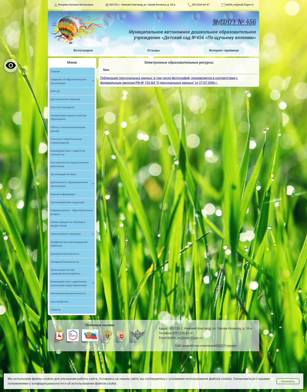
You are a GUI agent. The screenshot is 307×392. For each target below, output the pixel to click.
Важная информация (63, 194)
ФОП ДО (55, 91)
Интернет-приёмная (224, 50)
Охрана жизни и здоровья (66, 233)
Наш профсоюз (59, 301)
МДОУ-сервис (227, 346)
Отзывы (153, 50)
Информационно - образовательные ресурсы (72, 212)
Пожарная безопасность (65, 261)
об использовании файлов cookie (91, 383)
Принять (288, 381)
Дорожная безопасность (65, 253)
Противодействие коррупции (67, 202)
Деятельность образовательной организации (69, 184)
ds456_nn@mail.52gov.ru (240, 4)
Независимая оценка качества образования (68, 117)
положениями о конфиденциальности (36, 383)
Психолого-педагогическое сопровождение (66, 141)
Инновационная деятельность (68, 293)
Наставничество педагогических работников (69, 164)
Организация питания (63, 174)
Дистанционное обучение (65, 99)
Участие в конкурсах (62, 107)
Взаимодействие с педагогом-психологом (68, 152)
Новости (55, 309)
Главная (55, 71)
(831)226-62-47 (200, 4)
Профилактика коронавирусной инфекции (69, 244)
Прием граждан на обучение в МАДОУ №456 (68, 224)
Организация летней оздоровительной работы (65, 271)
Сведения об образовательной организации (68, 81)
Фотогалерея (83, 50)
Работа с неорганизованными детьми (68, 129)
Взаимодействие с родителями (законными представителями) (69, 283)
